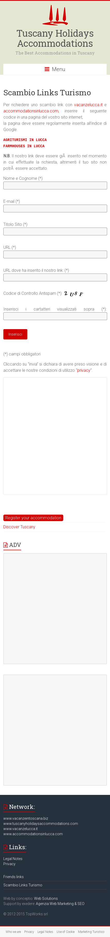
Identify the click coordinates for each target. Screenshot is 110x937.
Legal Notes (12, 859)
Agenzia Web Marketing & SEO (60, 904)
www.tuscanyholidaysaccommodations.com (40, 824)
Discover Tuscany (19, 526)
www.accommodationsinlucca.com (33, 834)
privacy (83, 370)
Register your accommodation (33, 517)
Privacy (9, 864)
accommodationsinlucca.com (30, 111)
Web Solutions (46, 898)
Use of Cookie (66, 932)
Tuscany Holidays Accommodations (55, 38)
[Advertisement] (55, 435)
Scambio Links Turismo (22, 885)
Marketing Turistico (91, 932)
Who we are (13, 932)
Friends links (13, 877)
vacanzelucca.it (88, 104)
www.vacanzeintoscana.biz (25, 818)
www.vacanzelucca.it (20, 829)
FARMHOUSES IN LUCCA (24, 146)
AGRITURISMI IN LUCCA (25, 140)
